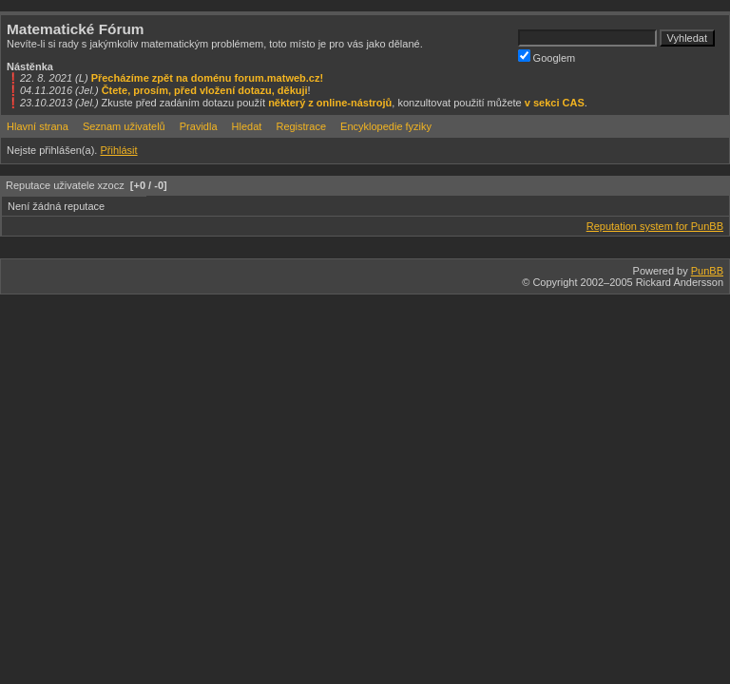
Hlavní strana (37, 126)
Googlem (547, 56)
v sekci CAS (555, 102)
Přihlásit (118, 150)
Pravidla (199, 126)
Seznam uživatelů (124, 126)
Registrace (301, 126)
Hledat (247, 126)
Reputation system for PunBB (654, 226)
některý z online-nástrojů (330, 102)
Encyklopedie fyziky (386, 126)
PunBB (707, 270)
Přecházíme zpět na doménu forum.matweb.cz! (207, 78)
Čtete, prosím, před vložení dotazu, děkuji (205, 90)
